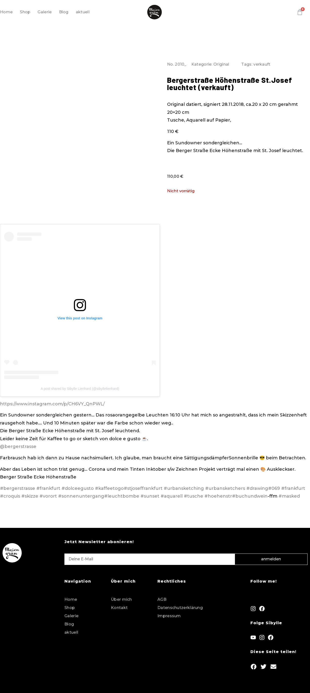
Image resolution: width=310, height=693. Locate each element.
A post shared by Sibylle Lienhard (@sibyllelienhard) (80, 389)
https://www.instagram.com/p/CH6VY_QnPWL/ (52, 404)
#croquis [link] (10, 496)
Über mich (121, 599)
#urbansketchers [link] (225, 488)
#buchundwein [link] (250, 496)
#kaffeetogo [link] (109, 488)
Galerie (45, 12)
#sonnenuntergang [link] (81, 496)
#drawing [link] (257, 488)
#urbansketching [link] (184, 488)
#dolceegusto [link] (78, 488)
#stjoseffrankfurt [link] (143, 488)
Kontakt (119, 607)
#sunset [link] (149, 496)
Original (221, 64)
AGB (161, 599)
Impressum (169, 616)
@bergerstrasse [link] (18, 446)
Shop (25, 12)
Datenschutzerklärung (180, 607)
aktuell (83, 12)
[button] (253, 666)
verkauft (261, 64)
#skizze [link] (29, 496)
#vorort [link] (48, 496)
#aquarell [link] (172, 496)
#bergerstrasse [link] (17, 488)
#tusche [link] (193, 496)
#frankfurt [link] (48, 488)
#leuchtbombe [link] (121, 496)
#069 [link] (274, 488)
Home (6, 12)
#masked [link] (290, 496)
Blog (64, 12)
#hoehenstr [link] (218, 496)
